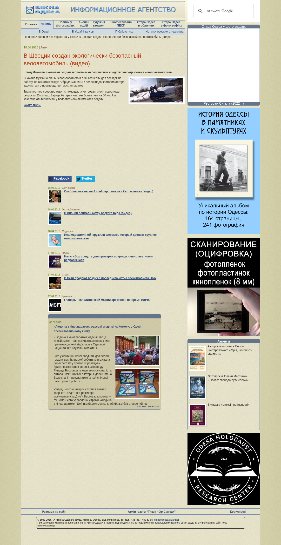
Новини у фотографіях (65, 23)
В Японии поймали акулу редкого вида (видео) (98, 213)
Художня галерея (99, 23)
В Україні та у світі (84, 31)
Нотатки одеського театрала (164, 31)
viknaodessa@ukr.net (166, 519)
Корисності (238, 511)
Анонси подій (84, 23)
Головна (31, 24)
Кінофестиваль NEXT (121, 23)
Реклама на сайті (54, 511)
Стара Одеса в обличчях (146, 23)
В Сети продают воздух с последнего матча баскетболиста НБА (110, 278)
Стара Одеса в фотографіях (171, 23)
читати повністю (148, 406)
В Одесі (44, 31)
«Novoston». (32, 105)
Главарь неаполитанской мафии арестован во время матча (107, 300)
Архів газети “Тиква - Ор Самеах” (152, 511)
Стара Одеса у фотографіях (224, 26)
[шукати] (223, 11)
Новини (46, 24)
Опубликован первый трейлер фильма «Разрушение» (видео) (108, 191)
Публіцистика (124, 31)
